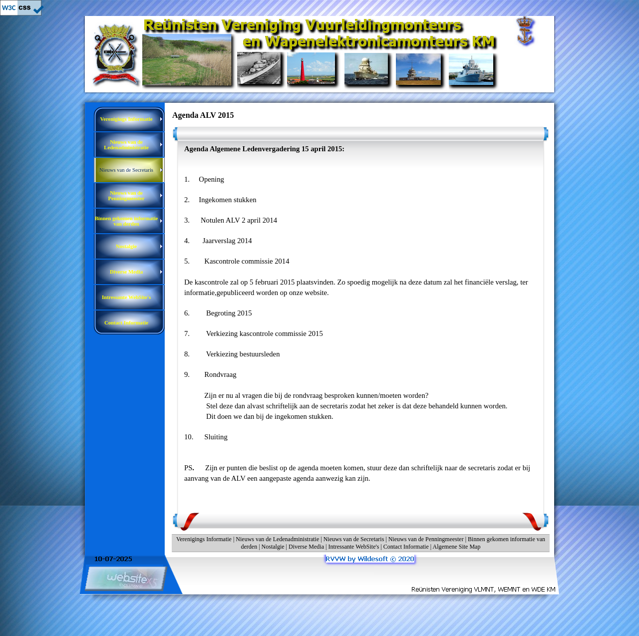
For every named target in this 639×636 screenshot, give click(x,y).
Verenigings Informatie (204, 539)
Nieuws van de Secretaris (353, 539)
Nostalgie (273, 546)
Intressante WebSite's (353, 546)
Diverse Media (306, 546)
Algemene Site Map (456, 546)
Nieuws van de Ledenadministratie (277, 539)
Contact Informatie (406, 546)
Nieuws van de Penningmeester (426, 539)
